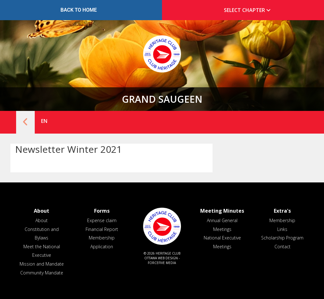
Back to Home (79, 10)
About (41, 220)
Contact (282, 247)
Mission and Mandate (42, 264)
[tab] (245, 10)
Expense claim (102, 220)
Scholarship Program (282, 238)
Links (282, 229)
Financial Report (102, 229)
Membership (282, 220)
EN (44, 121)
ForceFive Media (162, 263)
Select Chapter (248, 10)
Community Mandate (41, 273)
